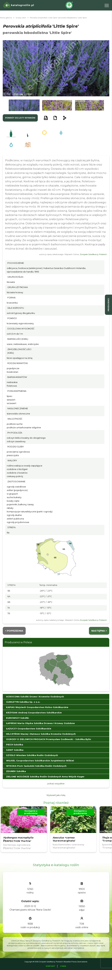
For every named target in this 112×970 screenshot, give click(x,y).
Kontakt (50, 966)
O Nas (63, 966)
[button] (24, 105)
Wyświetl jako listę (55, 795)
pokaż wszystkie (56, 783)
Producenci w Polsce (18, 642)
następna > (99, 630)
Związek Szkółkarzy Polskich (93, 254)
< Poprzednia (14, 630)
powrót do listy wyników (20, 118)
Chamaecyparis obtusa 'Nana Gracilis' (30, 909)
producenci (108, 304)
